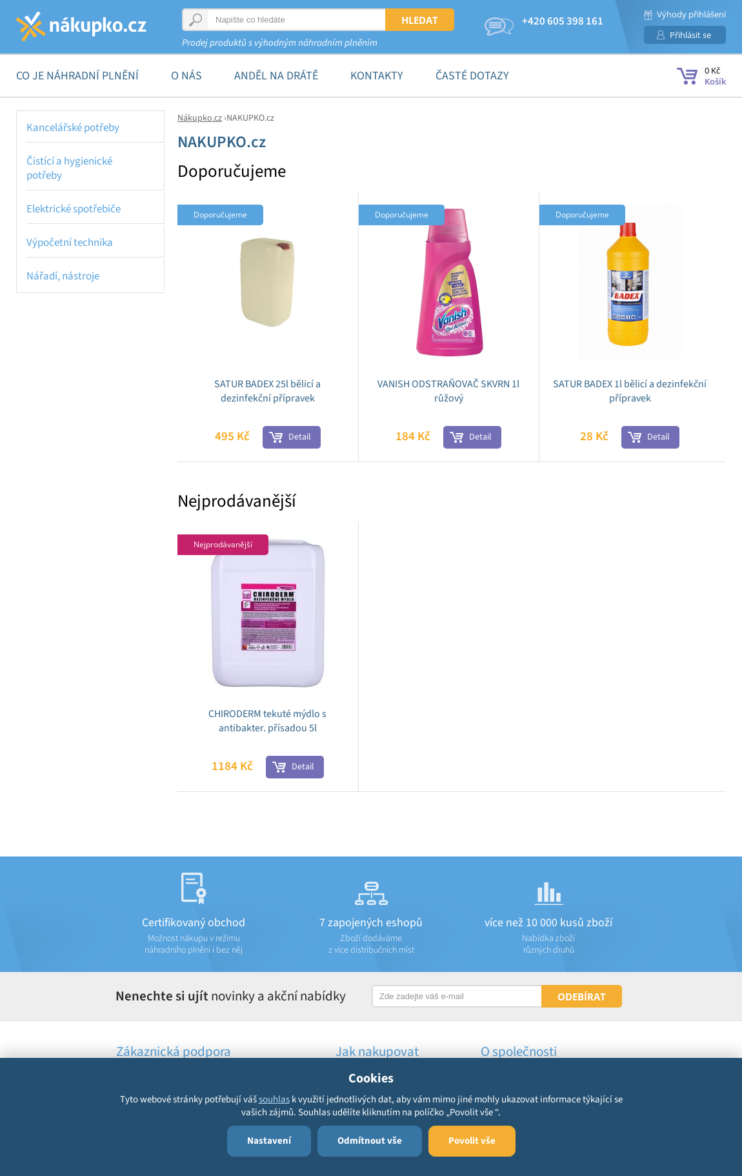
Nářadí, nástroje (62, 276)
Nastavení (269, 1141)
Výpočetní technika (69, 243)
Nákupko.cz (199, 118)
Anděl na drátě (276, 76)
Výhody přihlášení (691, 14)
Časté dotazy (472, 76)
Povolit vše (472, 1141)
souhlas (274, 1099)
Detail (299, 437)
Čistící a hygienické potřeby (69, 168)
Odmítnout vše (369, 1141)
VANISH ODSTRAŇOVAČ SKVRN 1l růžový (448, 391)
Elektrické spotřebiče (73, 209)
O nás (186, 76)
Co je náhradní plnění (77, 76)
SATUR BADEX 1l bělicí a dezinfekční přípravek (630, 391)
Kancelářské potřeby (72, 128)
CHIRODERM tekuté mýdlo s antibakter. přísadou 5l (267, 721)
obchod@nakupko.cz (568, 32)
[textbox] (285, 19)
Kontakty (376, 76)
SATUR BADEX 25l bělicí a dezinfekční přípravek (267, 391)
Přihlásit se (690, 35)
